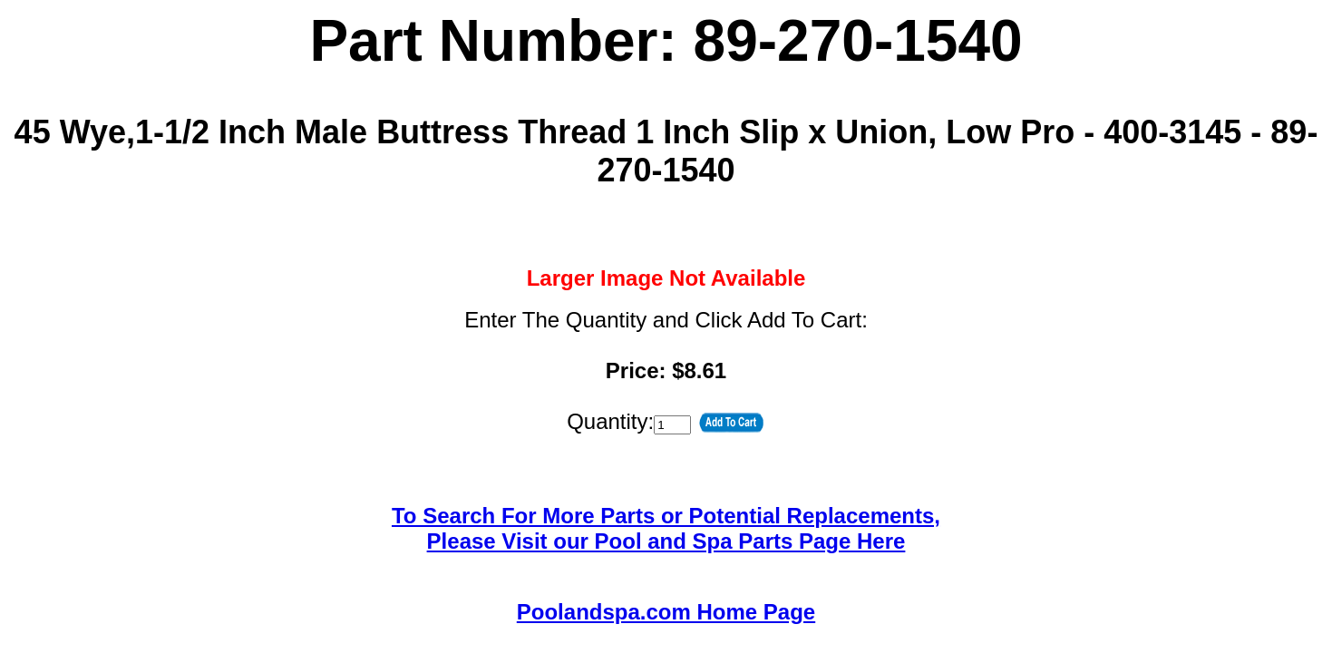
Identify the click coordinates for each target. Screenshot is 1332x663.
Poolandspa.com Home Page (666, 612)
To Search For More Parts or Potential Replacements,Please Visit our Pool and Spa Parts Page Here (666, 528)
